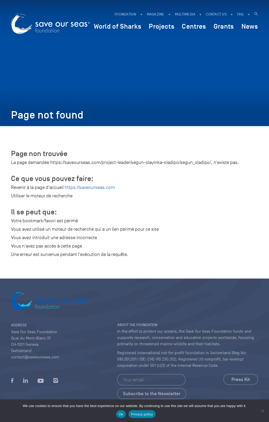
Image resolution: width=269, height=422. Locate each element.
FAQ (240, 14)
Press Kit (240, 379)
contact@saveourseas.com (35, 357)
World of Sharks (117, 26)
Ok (121, 414)
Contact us (216, 14)
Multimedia (185, 14)
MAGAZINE (155, 14)
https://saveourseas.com (90, 187)
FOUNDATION (125, 14)
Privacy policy (142, 414)
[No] (262, 410)
